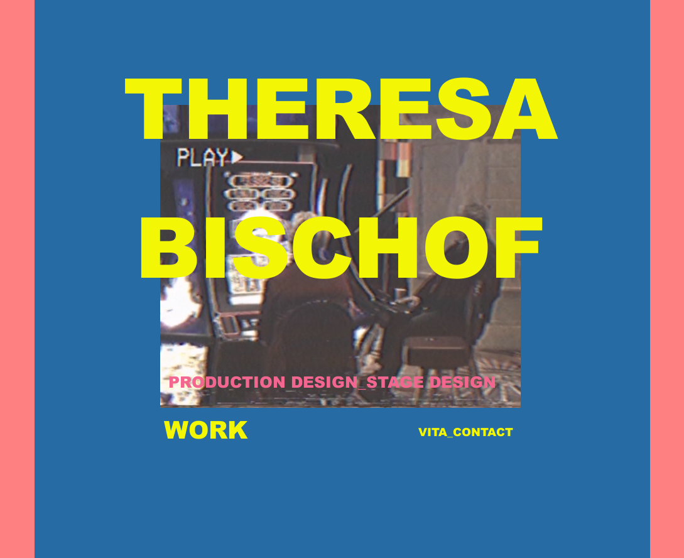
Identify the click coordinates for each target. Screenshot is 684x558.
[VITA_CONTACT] (466, 433)
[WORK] (205, 430)
